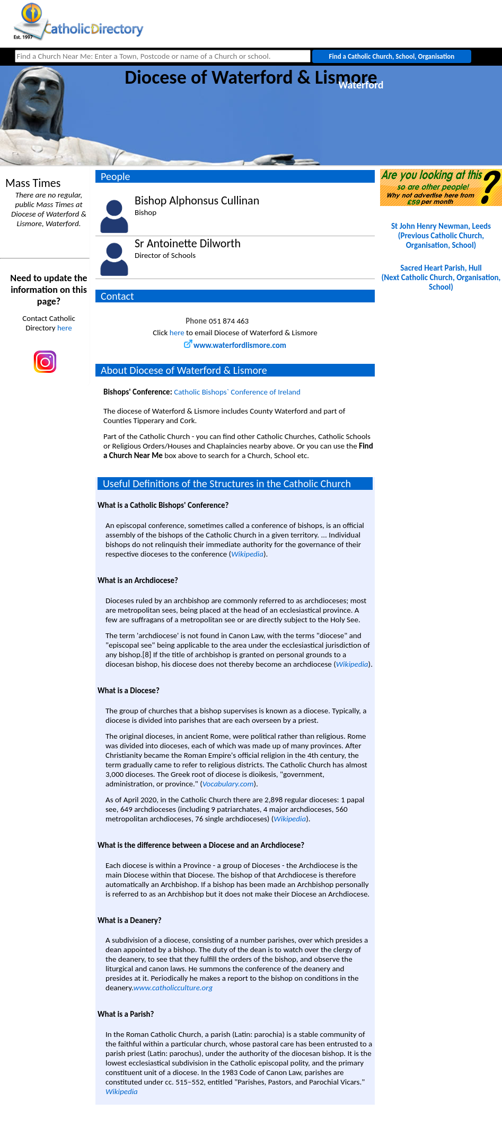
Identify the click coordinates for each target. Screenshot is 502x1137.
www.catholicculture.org (173, 987)
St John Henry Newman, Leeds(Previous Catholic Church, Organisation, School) (441, 235)
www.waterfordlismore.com (235, 345)
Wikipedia (247, 554)
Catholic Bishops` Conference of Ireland (237, 392)
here (64, 328)
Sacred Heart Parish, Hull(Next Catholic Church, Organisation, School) (441, 277)
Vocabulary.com (228, 784)
